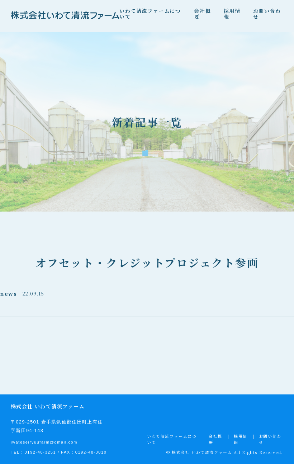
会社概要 (202, 13)
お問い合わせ (267, 13)
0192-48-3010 (91, 452)
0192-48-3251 (40, 452)
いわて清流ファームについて (150, 13)
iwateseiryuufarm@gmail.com (44, 442)
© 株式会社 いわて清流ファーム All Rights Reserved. (224, 452)
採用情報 (232, 13)
